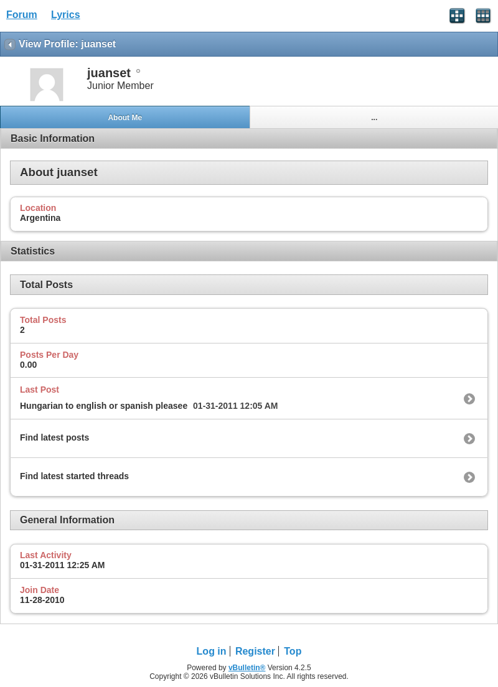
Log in (212, 651)
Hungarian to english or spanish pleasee (103, 406)
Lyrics (65, 14)
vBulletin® (247, 667)
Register (255, 651)
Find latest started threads (74, 476)
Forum (21, 14)
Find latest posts (54, 437)
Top (292, 651)
